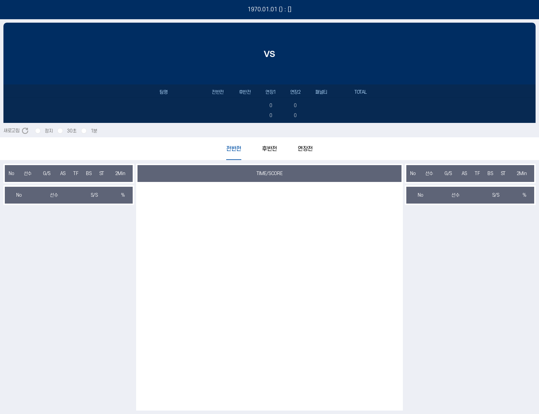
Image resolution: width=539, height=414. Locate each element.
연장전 (305, 149)
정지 (49, 131)
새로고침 (15, 130)
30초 (71, 131)
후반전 (269, 149)
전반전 (233, 149)
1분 (94, 131)
